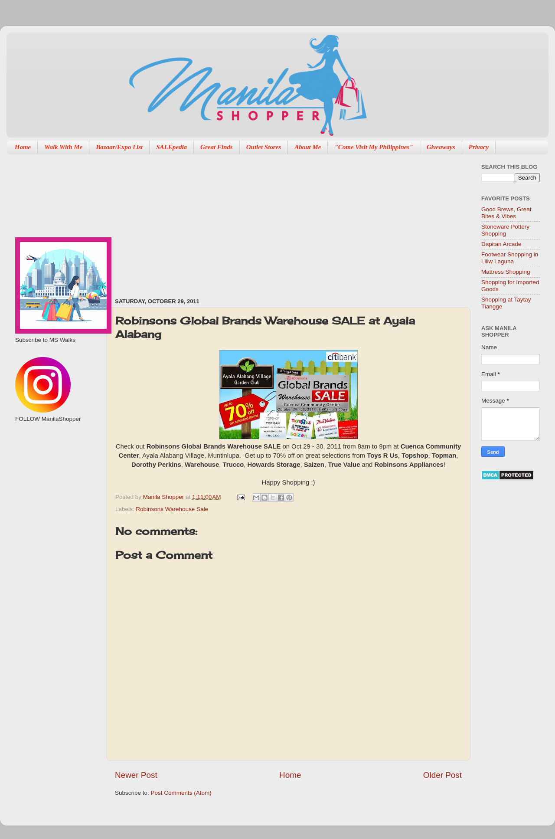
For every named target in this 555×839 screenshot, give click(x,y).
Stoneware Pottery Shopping (505, 230)
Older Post (442, 775)
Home (23, 147)
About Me (307, 147)
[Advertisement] (239, 221)
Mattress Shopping (505, 272)
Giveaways (441, 147)
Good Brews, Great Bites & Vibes (506, 213)
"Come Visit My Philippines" (373, 147)
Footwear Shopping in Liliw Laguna (509, 258)
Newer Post (136, 775)
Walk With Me (63, 147)
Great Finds (216, 147)
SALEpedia (171, 147)
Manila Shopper (164, 497)
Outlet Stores (263, 147)
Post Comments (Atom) (181, 793)
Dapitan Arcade (501, 244)
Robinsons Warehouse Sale (172, 509)
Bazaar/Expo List (119, 147)
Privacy (479, 147)
